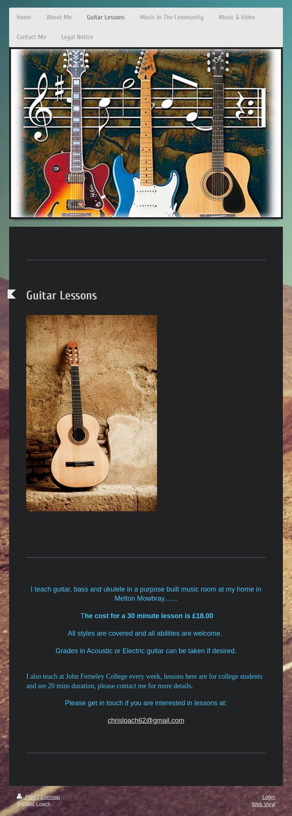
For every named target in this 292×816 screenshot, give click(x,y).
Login (268, 797)
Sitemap (50, 797)
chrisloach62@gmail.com (146, 720)
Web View (263, 804)
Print (27, 797)
